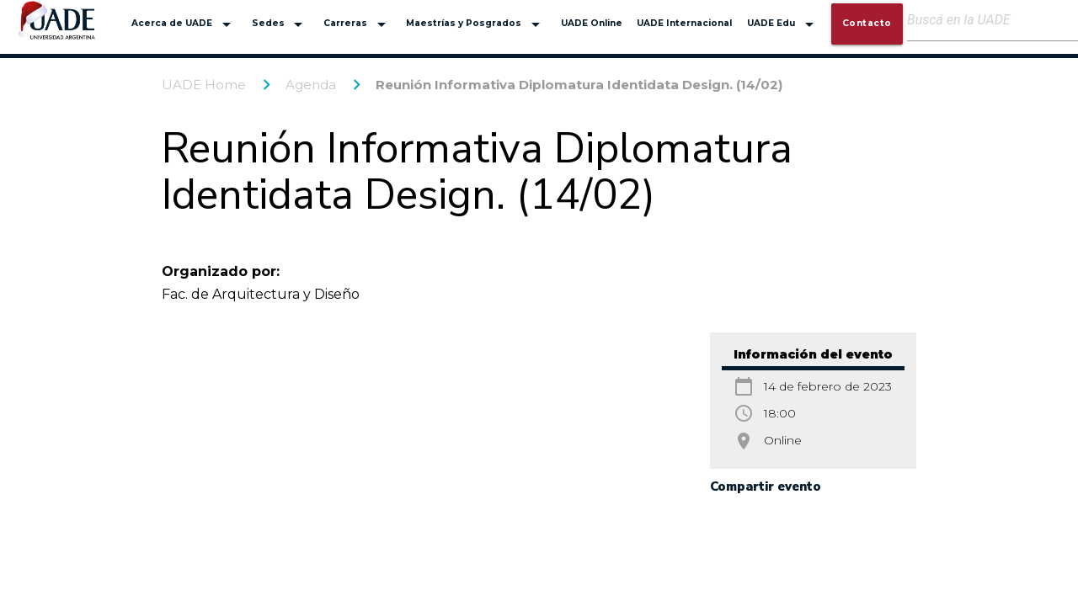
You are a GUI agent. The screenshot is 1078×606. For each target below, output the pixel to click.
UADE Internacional (684, 23)
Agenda (311, 85)
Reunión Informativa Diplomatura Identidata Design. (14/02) (579, 85)
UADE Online (591, 23)
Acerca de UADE (184, 24)
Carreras (357, 24)
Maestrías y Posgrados (476, 24)
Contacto (867, 23)
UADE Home (204, 85)
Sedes (280, 24)
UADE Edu (783, 24)
